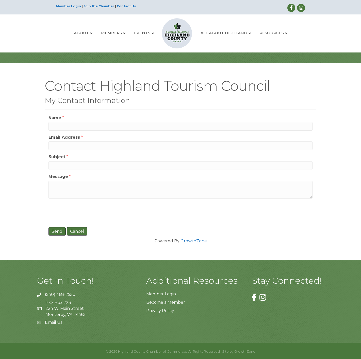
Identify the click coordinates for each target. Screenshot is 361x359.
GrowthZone (193, 241)
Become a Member (165, 302)
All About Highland (224, 32)
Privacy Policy (160, 310)
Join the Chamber (99, 6)
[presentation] (87, 212)
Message (58, 176)
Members (111, 32)
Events (142, 32)
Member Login (68, 6)
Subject (56, 156)
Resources (271, 32)
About (81, 32)
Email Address (64, 137)
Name (54, 117)
